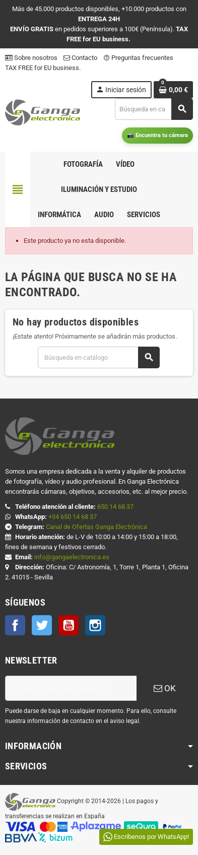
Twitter (42, 625)
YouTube (68, 625)
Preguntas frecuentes (138, 57)
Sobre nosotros (31, 57)
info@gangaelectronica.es (71, 557)
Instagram (95, 625)
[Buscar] (153, 109)
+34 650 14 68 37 (72, 516)
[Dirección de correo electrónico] (71, 688)
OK (165, 688)
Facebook (15, 625)
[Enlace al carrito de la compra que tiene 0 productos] (173, 89)
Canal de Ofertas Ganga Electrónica (96, 527)
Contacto (80, 57)
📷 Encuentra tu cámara (157, 135)
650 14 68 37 (115, 506)
